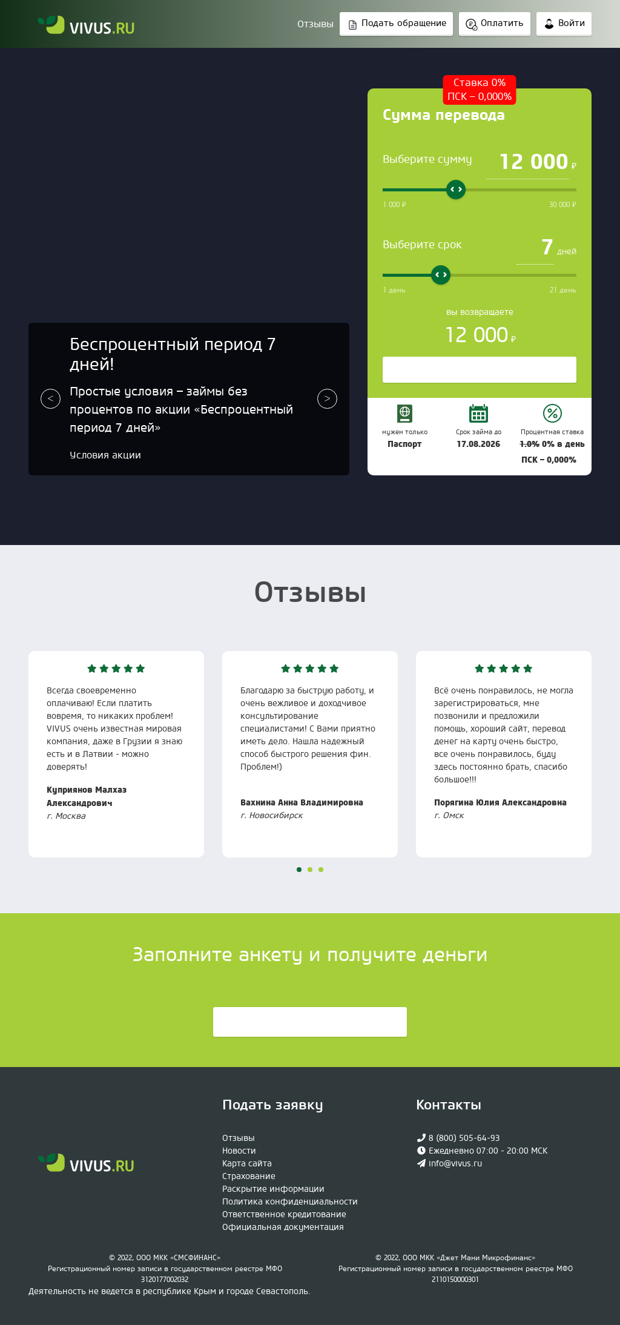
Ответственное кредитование (284, 1214)
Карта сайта (247, 1163)
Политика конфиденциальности (290, 1202)
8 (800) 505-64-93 (464, 1138)
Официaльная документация (283, 1227)
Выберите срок (422, 245)
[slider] (456, 189)
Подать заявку (310, 1023)
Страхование (248, 1176)
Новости (239, 1151)
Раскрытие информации (273, 1189)
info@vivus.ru (455, 1163)
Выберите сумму (427, 160)
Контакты (448, 1105)
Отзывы (315, 24)
